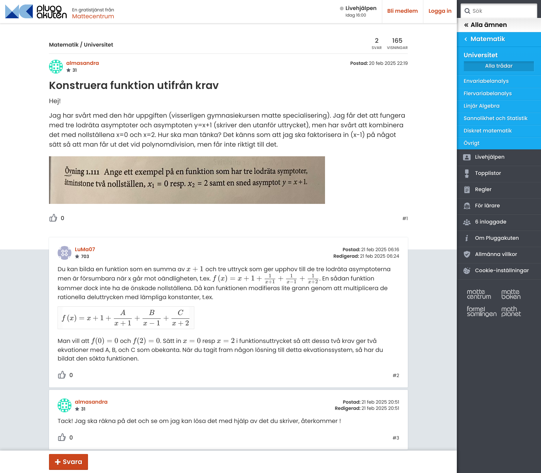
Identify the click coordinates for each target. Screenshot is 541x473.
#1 (405, 219)
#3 (396, 429)
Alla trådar (499, 66)
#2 (396, 367)
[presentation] (195, 269)
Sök (467, 11)
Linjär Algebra (482, 106)
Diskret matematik (488, 131)
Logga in (440, 11)
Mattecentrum (93, 16)
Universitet (98, 45)
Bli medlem (402, 11)
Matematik (64, 45)
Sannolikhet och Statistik (496, 118)
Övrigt (472, 143)
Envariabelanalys (486, 81)
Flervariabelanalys (488, 93)
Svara (72, 461)
